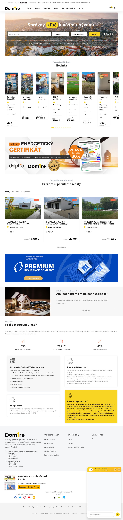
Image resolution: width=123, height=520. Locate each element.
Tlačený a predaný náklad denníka (53, 497)
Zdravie (58, 2)
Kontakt (70, 434)
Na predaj (15, 182)
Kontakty (31, 497)
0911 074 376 (12, 447)
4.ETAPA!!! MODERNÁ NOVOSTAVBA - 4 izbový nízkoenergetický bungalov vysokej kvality (22, 213)
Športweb (45, 2)
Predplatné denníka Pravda (29, 478)
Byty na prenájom (49, 430)
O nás (81, 8)
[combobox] (29, 34)
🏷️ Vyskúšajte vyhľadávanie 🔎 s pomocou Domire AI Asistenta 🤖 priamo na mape (57, 44)
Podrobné (108, 34)
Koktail (54, 2)
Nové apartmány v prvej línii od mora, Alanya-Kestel (97, 98)
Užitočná (78, 2)
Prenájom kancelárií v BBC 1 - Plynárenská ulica (19, 98)
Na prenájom (25, 182)
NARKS (56, 8)
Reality (37, 8)
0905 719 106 (12, 455)
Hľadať (94, 34)
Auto (49, 2)
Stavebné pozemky (50, 442)
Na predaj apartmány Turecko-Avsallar (59, 98)
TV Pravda (84, 2)
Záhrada (72, 2)
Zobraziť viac (61, 238)
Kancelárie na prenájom (51, 446)
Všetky (7, 182)
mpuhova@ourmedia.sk (15, 457)
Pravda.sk (102, 404)
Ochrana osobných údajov (76, 438)
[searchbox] (29, 34)
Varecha (67, 2)
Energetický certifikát (69, 8)
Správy (39, 2)
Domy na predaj (49, 438)
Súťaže (81, 497)
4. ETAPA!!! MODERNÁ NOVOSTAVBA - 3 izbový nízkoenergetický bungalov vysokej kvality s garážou (61, 213)
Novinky (29, 8)
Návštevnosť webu (71, 497)
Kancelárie (47, 8)
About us (34, 504)
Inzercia (39, 497)
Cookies (74, 504)
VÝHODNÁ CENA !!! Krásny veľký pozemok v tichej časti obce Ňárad (99, 213)
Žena (62, 2)
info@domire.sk (13, 449)
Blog (88, 2)
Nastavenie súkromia (85, 504)
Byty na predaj (48, 434)
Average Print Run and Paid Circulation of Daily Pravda (54, 504)
